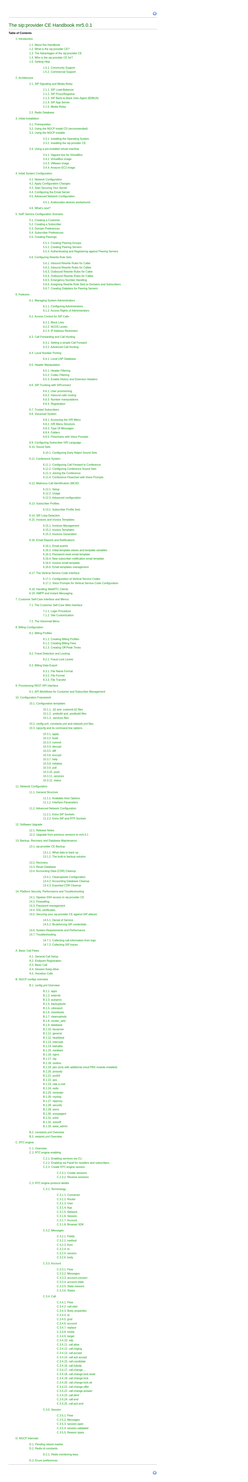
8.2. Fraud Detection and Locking (49, 653)
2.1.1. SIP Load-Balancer (58, 89)
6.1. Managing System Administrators (52, 300)
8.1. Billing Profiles (40, 633)
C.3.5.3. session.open (70, 1423)
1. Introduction (24, 38)
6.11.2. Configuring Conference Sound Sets (69, 468)
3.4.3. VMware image (56, 163)
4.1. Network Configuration (45, 179)
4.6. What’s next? (39, 208)
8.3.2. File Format (54, 675)
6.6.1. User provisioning (57, 391)
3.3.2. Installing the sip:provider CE (64, 143)
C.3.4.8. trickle (65, 1331)
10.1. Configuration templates (47, 703)
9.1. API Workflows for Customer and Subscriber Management (67, 691)
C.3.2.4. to (63, 1249)
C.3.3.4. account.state (70, 1281)
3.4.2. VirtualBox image (57, 159)
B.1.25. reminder (53, 1092)
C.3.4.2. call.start (67, 1306)
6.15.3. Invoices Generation (60, 534)
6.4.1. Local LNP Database (59, 358)
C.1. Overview (37, 1148)
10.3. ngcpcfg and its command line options (55, 728)
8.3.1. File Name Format (58, 671)
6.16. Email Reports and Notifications (52, 540)
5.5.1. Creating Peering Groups (62, 243)
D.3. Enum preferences (43, 1460)
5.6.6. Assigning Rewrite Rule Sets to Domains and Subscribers (82, 284)
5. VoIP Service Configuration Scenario (39, 214)
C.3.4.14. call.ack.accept (72, 1357)
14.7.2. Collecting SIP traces (60, 944)
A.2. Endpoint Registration (45, 960)
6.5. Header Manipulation (44, 364)
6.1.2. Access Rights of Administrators (66, 310)
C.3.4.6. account (67, 1323)
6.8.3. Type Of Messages (58, 428)
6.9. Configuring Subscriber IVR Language (55, 442)
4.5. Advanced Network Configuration (52, 196)
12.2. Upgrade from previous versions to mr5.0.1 (58, 834)
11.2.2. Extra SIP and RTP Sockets (64, 818)
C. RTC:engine (25, 1142)
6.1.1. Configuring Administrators (63, 306)
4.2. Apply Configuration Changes (49, 183)
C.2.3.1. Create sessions (72, 1172)
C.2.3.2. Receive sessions (73, 1177)
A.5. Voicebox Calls (41, 973)
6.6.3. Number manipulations (60, 399)
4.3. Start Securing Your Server (48, 187)
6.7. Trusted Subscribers (44, 409)
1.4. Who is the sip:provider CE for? (51, 57)
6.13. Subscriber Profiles (44, 503)
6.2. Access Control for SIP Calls (49, 316)
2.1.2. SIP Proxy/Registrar (59, 94)
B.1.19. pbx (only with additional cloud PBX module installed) (80, 1067)
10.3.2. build (50, 738)
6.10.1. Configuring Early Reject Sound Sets (70, 452)
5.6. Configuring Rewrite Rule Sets (50, 257)
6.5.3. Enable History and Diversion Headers (70, 379)
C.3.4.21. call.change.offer (73, 1386)
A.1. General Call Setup (43, 956)
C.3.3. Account (52, 1263)
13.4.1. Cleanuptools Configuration (64, 877)
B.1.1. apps (50, 991)
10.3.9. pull (49, 767)
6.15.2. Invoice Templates (58, 529)
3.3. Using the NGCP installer (47, 132)
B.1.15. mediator (53, 1050)
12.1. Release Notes (41, 830)
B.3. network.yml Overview (45, 1136)
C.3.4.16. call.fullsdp (69, 1365)
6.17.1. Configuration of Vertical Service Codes (71, 578)
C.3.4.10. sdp (65, 1340)
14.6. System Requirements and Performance (57, 930)
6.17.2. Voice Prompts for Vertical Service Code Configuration (80, 583)
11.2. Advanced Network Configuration (52, 808)
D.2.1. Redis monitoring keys (60, 1454)
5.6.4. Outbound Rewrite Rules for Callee (68, 275)
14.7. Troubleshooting (42, 934)
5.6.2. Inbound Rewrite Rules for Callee (67, 267)
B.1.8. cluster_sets (54, 1020)
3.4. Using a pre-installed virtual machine (54, 148)
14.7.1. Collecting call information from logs (69, 940)
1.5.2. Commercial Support (59, 71)
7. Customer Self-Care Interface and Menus (42, 599)
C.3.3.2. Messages (68, 1273)
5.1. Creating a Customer (44, 220)
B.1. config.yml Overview (44, 985)
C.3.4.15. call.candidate (71, 1361)
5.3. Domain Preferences (44, 228)
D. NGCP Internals (27, 1438)
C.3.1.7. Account (67, 1220)
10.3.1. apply (51, 734)
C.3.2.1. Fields (66, 1236)
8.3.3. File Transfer (54, 679)
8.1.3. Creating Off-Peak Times (62, 647)
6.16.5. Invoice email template (61, 562)
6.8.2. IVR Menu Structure (59, 424)
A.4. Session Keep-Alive (44, 969)
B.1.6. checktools (53, 1012)
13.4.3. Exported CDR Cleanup (62, 885)
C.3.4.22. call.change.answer (74, 1390)
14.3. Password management (47, 905)
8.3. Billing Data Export (43, 665)
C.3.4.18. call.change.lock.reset (76, 1374)
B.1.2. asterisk (51, 995)
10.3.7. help (50, 759)
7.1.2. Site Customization (58, 615)
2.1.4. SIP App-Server (56, 102)
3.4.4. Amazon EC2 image (59, 167)
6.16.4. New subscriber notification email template (73, 558)
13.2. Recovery (38, 862)
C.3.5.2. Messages (68, 1419)
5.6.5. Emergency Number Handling (65, 280)
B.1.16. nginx (51, 1054)
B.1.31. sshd (50, 1117)
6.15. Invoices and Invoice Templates (51, 519)
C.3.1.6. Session (67, 1216)
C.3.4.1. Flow (65, 1302)
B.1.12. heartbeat (53, 1037)
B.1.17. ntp (49, 1058)
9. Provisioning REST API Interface (37, 685)
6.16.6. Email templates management (66, 567)
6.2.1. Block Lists (53, 322)
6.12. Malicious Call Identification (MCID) (54, 483)
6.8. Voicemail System (42, 413)
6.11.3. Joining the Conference (62, 473)
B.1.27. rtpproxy (53, 1101)
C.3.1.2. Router (66, 1199)
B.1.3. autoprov (52, 999)
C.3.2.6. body (65, 1257)
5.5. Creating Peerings (43, 236)
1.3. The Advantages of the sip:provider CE (55, 53)
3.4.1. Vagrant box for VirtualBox (63, 154)
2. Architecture (24, 77)
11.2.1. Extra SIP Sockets (58, 814)
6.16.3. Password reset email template (66, 554)
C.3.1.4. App (64, 1207)
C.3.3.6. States (66, 1290)
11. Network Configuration (31, 786)
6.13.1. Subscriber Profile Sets (61, 509)
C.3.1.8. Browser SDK (70, 1224)
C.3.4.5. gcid (64, 1319)
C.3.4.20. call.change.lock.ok (74, 1382)
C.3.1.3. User (65, 1203)
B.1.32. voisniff (52, 1122)
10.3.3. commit (52, 742)
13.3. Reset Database (42, 866)
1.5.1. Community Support (59, 67)
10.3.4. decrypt (52, 746)
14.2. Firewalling (39, 901)
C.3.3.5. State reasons (70, 1286)
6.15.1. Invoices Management (61, 525)
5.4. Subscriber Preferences (46, 232)
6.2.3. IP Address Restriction (60, 330)
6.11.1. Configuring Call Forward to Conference (72, 464)
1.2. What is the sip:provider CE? (49, 49)
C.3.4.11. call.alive (68, 1344)
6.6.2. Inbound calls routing (59, 395)
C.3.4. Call (49, 1296)
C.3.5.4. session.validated (72, 1428)
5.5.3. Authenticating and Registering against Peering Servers (80, 251)
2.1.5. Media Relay (54, 106)
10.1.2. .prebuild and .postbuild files (64, 713)
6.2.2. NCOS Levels (55, 326)
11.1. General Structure (43, 792)
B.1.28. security (52, 1105)
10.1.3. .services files (56, 717)
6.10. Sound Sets (39, 446)
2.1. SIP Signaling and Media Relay (51, 83)
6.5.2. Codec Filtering (56, 375)
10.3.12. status (52, 780)
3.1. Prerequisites (40, 124)
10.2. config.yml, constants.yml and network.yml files (61, 723)
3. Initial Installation (27, 118)
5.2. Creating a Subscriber (45, 224)
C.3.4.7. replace (66, 1327)
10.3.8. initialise (52, 763)
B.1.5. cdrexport (53, 1008)
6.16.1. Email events (55, 545)
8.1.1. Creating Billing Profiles (61, 639)
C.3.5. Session (52, 1409)
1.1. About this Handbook (44, 44)
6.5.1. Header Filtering (56, 370)
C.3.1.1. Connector (68, 1194)
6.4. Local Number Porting (45, 353)
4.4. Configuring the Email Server (49, 192)
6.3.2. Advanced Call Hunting (61, 347)
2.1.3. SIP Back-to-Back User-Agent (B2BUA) (71, 98)
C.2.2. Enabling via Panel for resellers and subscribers (76, 1162)
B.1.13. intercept (53, 1042)
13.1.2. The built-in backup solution (64, 856)
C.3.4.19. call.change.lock (72, 1378)
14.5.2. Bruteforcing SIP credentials (64, 924)
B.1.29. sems (51, 1109)
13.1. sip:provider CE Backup (47, 846)
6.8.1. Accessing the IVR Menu (62, 419)
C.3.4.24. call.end (67, 1399)
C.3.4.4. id (63, 1315)
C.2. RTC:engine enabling (45, 1152)
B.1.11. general (52, 1033)
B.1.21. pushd (51, 1075)
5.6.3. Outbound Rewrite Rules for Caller (68, 271)
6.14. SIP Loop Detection (44, 515)
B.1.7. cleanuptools (54, 1016)
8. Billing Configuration (29, 627)
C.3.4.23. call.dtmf (68, 1395)
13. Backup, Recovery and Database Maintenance (46, 840)
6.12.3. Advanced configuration (62, 497)
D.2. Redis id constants (43, 1448)
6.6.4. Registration (54, 403)
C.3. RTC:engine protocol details (49, 1183)
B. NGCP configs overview (32, 979)
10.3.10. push (51, 772)
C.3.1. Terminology (54, 1189)
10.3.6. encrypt (52, 755)
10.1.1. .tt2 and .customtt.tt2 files (63, 709)
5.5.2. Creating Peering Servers (62, 247)
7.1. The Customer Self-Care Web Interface (55, 605)
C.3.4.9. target (65, 1336)
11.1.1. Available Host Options (61, 798)
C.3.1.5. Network (67, 1211)
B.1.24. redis (51, 1088)
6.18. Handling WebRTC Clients (48, 589)
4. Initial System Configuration (34, 173)
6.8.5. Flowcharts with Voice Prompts (65, 436)
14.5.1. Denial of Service (58, 920)
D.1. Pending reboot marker (46, 1444)
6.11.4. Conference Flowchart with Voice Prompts (73, 477)
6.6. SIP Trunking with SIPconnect (50, 385)
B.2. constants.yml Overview (46, 1132)
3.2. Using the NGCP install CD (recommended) (58, 128)
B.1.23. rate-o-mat (54, 1084)
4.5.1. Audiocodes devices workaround (66, 202)
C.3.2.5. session (67, 1253)
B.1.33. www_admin (55, 1126)
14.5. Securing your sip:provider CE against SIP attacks (63, 914)
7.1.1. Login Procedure (57, 611)
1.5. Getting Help (39, 61)
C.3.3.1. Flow (65, 1269)
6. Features (22, 294)
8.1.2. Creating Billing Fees (59, 643)
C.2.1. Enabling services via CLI (62, 1158)
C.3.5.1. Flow (65, 1415)
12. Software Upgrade (29, 824)
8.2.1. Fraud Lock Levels (58, 659)
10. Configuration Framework (33, 697)
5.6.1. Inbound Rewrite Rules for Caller (67, 263)
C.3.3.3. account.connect (72, 1277)
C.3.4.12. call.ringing (69, 1348)
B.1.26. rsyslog (52, 1096)
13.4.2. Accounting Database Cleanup (66, 881)
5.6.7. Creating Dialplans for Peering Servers (70, 288)
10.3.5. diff (49, 750)
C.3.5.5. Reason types (70, 1432)
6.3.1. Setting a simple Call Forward (65, 342)
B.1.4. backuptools (54, 1003)
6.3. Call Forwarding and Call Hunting (52, 336)
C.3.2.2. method (66, 1240)
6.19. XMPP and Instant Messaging (51, 593)
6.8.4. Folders (51, 432)
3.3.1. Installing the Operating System (66, 138)
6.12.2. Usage (51, 493)
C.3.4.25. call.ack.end (70, 1403)
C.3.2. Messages (53, 1230)
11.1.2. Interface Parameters (60, 802)
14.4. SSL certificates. (42, 910)
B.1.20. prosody (52, 1071)
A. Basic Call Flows (27, 950)
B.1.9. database (52, 1025)
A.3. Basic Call (38, 964)
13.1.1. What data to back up (60, 852)
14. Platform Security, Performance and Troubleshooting (50, 891)
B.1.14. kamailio (53, 1046)
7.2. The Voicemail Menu (44, 621)
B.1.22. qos (50, 1079)
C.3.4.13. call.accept (69, 1353)
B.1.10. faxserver (53, 1029)
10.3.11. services (53, 776)
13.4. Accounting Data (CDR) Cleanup (52, 871)
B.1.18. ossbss (52, 1063)
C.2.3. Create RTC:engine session (64, 1166)
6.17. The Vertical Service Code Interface (54, 573)
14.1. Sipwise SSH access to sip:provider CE (56, 897)
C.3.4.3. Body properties (72, 1310)
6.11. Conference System (44, 458)
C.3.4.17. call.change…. (71, 1369)
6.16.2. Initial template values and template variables (75, 550)
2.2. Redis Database (41, 112)
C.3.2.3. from (65, 1244)
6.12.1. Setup (51, 489)
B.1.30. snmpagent (54, 1113)
